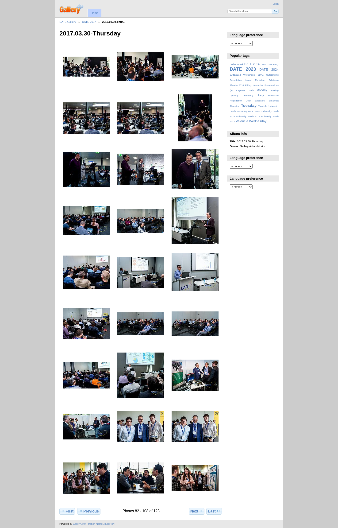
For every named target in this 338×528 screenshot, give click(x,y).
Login (276, 4)
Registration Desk (240, 100)
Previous (89, 511)
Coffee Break (236, 64)
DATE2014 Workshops (242, 75)
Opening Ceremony (241, 95)
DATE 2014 (252, 64)
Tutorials (262, 106)
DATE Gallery (67, 21)
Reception (273, 95)
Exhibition (260, 80)
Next (196, 511)
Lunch (250, 90)
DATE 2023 (243, 69)
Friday (248, 85)
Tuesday (249, 105)
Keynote (240, 90)
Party (261, 95)
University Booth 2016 (248, 116)
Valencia (242, 121)
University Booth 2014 (248, 111)
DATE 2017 (89, 21)
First (67, 511)
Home (94, 13)
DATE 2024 (269, 69)
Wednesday (257, 121)
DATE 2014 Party (270, 64)
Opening (274, 90)
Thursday (234, 106)
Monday (262, 90)
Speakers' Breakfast (267, 100)
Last (214, 511)
